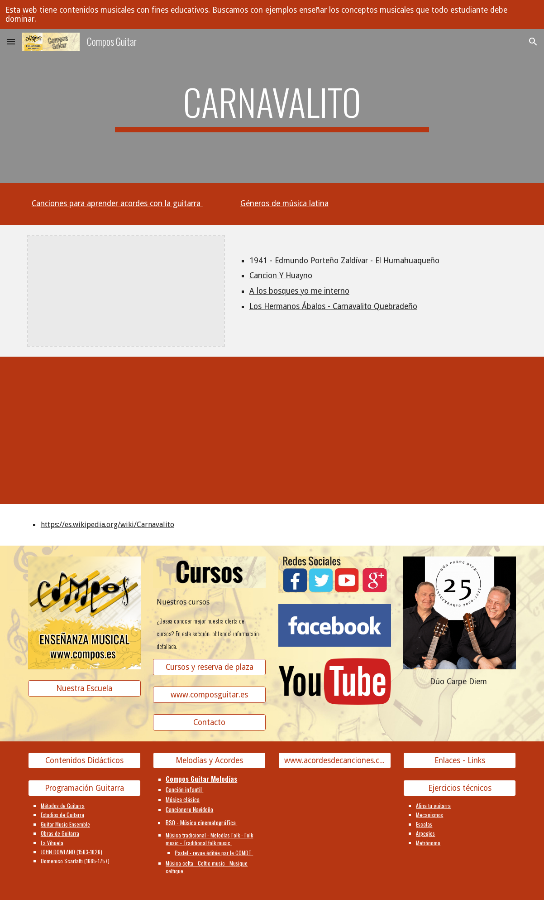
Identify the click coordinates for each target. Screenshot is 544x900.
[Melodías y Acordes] (209, 761)
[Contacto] (209, 722)
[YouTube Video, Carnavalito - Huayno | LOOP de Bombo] (459, 424)
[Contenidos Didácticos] (84, 761)
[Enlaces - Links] (459, 761)
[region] (272, 14)
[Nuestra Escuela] (84, 689)
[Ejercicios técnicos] (459, 788)
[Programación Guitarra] (84, 788)
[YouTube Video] (209, 424)
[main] (272, 106)
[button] (11, 41)
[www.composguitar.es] (209, 695)
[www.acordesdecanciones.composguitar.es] (335, 761)
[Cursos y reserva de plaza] (209, 667)
